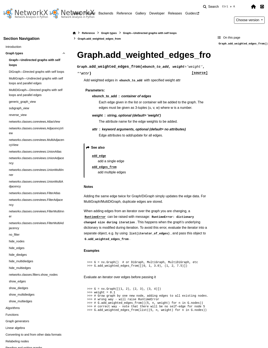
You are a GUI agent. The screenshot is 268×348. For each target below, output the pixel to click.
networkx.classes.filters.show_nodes (33, 274)
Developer (157, 13)
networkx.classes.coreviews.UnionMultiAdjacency (36, 184)
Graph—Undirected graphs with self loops (34, 62)
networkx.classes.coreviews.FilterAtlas (34, 193)
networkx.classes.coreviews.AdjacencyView (36, 131)
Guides (190, 13)
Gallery (140, 13)
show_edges (17, 281)
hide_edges (16, 248)
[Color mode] (244, 6)
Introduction (13, 46)
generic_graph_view (22, 101)
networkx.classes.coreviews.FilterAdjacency (36, 202)
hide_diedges (18, 254)
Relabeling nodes (17, 341)
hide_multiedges (20, 268)
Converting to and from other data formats (33, 334)
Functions (11, 314)
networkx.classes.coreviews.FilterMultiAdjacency (36, 225)
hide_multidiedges (21, 261)
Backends (106, 13)
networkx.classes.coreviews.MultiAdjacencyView (36, 142)
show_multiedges (20, 301)
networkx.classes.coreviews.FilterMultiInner (36, 214)
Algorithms (12, 308)
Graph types (14, 53)
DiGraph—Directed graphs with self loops (36, 71)
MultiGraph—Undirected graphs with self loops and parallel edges (36, 81)
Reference (124, 13)
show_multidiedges (21, 294)
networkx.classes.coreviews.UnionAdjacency (36, 160)
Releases (175, 13)
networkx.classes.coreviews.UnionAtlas (35, 151)
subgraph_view (19, 108)
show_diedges (18, 288)
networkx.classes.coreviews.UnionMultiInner (36, 172)
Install (76, 13)
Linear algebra (15, 328)
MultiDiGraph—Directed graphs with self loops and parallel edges (35, 92)
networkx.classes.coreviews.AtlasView (34, 121)
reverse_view (18, 115)
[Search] (219, 7)
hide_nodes (16, 241)
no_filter (14, 234)
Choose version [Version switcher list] (248, 20)
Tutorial (89, 13)
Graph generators (17, 321)
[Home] (74, 33)
